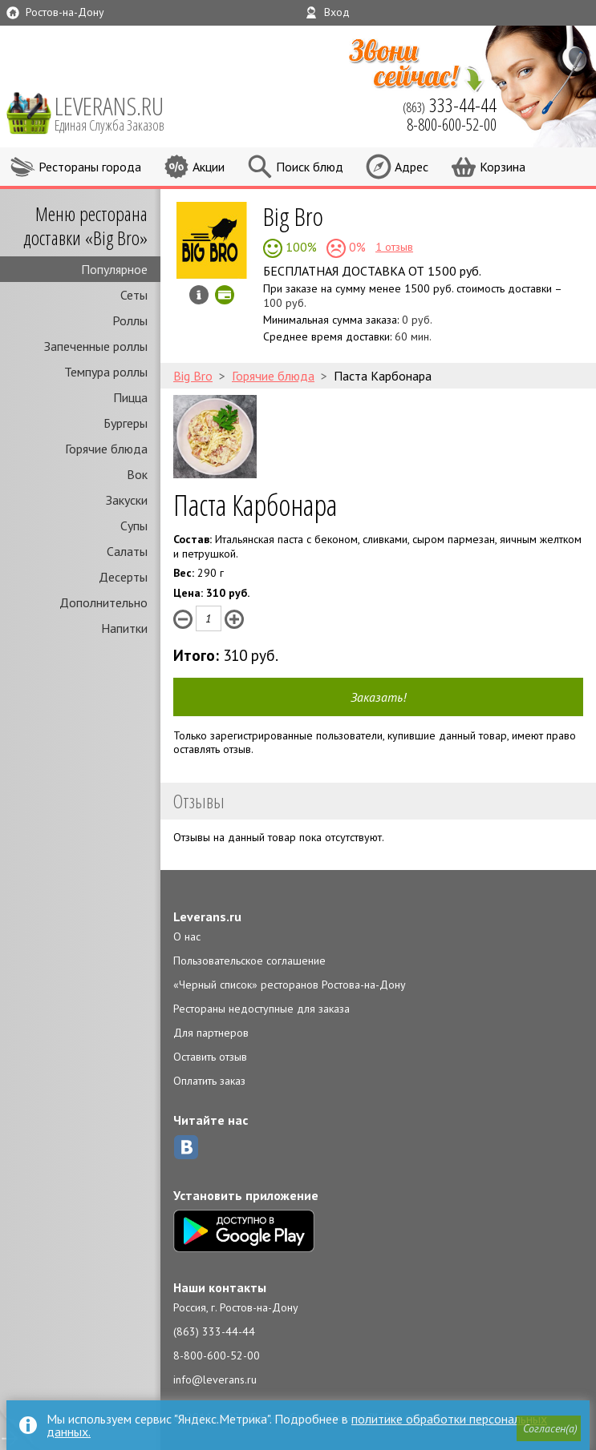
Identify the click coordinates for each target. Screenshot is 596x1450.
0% (356, 247)
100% (299, 247)
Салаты (127, 551)
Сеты (134, 295)
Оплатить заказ (209, 1080)
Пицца (130, 397)
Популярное (114, 269)
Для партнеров (211, 1032)
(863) (450, 105)
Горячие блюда (106, 449)
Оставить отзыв (210, 1056)
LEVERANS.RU (120, 112)
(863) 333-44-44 (214, 1331)
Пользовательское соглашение (249, 960)
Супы (134, 526)
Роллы (130, 320)
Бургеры (125, 423)
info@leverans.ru (215, 1379)
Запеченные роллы (96, 346)
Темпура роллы (106, 372)
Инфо (199, 294)
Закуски (127, 500)
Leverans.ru (207, 916)
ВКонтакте (186, 1147)
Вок (137, 474)
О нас (187, 936)
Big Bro (293, 216)
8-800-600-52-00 (216, 1355)
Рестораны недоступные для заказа (261, 1008)
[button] (549, 1429)
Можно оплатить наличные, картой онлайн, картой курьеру (224, 294)
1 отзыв (394, 247)
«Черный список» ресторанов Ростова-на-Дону (289, 984)
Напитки (124, 628)
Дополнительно (103, 602)
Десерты (123, 577)
